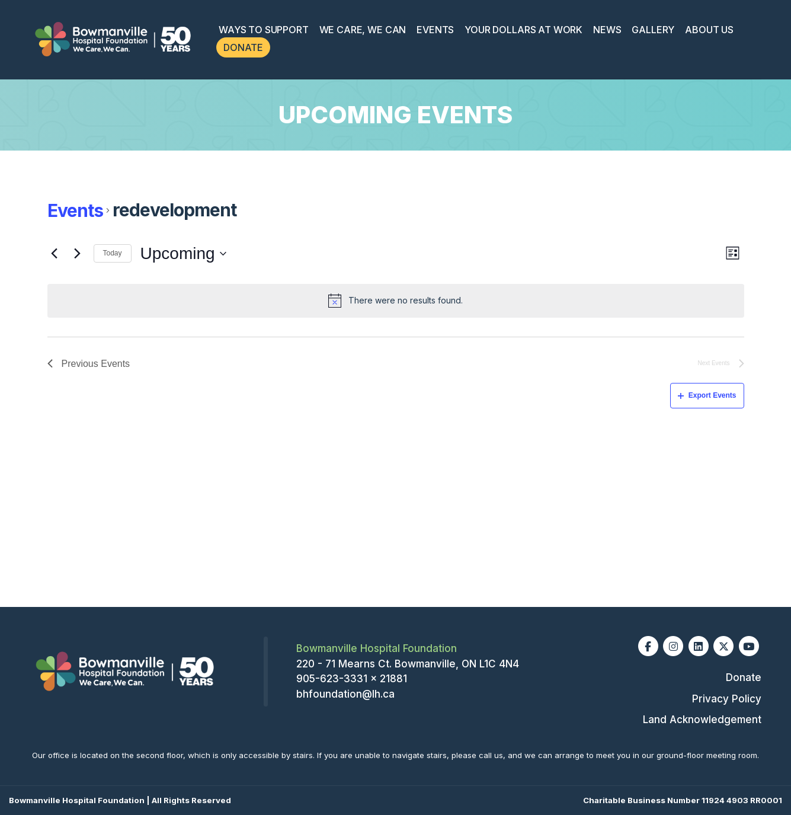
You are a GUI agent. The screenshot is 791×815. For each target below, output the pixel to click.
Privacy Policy (726, 699)
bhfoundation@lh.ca (345, 694)
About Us (709, 30)
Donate (243, 47)
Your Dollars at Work (523, 30)
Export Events (707, 395)
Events (435, 30)
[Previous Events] (54, 254)
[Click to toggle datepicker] (183, 254)
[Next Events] (78, 254)
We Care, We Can (362, 30)
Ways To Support (264, 30)
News (607, 30)
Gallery (653, 30)
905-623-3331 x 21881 (351, 679)
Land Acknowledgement (702, 719)
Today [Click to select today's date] (112, 253)
